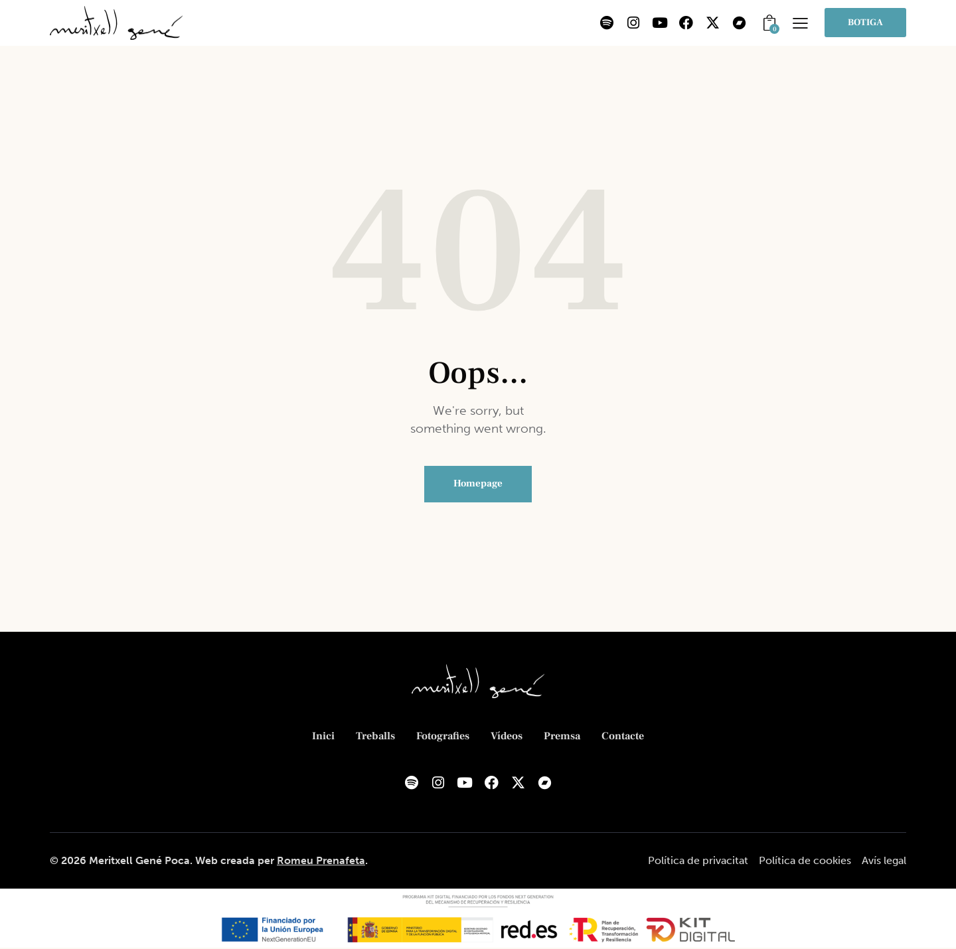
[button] (800, 23)
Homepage (478, 484)
